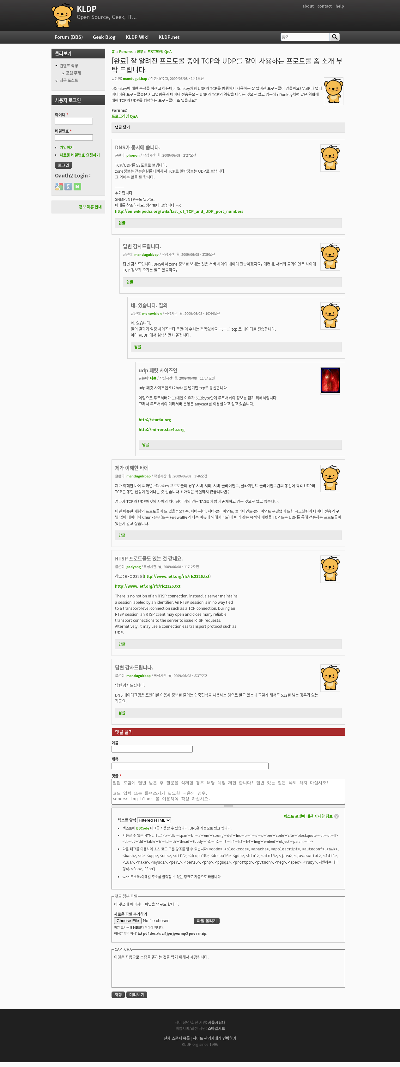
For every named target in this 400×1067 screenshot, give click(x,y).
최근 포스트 (69, 80)
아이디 (61, 114)
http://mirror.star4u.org (162, 429)
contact (325, 6)
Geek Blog (104, 36)
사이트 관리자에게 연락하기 (214, 1043)
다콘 (153, 378)
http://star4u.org (155, 420)
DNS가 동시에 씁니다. (138, 147)
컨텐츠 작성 (69, 66)
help (340, 6)
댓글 (116, 776)
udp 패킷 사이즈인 (158, 370)
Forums (126, 51)
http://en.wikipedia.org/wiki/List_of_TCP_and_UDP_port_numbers (179, 211)
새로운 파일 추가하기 (130, 919)
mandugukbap (135, 78)
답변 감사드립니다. (142, 246)
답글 (121, 223)
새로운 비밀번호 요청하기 (80, 155)
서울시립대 (216, 1027)
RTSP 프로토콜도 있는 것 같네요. (149, 558)
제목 (115, 759)
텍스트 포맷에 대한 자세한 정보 (308, 821)
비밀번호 (63, 131)
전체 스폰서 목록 (177, 1043)
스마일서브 (216, 1033)
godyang (133, 566)
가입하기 (67, 147)
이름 (115, 743)
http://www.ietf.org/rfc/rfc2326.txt (176, 576)
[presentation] (162, 977)
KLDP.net (169, 36)
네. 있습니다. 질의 (149, 305)
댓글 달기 (122, 127)
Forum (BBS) (69, 36)
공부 (140, 51)
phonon (133, 155)
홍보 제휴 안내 (90, 207)
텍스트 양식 (127, 825)
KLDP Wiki (137, 36)
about (308, 6)
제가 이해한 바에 (131, 467)
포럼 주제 (73, 73)
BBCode (142, 832)
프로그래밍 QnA (160, 51)
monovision (152, 313)
